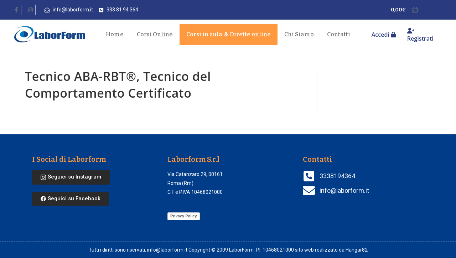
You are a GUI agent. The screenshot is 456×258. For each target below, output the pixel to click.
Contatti (338, 34)
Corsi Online (155, 34)
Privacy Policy (183, 216)
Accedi (384, 34)
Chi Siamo (299, 34)
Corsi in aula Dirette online (228, 34)
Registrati (420, 35)
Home (115, 34)
